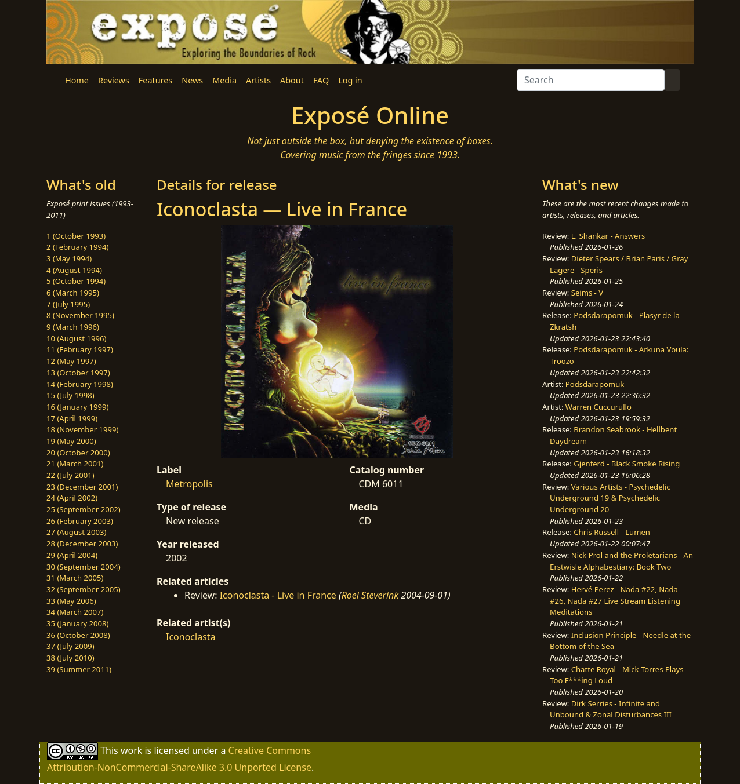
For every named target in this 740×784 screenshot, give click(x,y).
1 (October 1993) (76, 236)
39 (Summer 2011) (78, 669)
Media (224, 80)
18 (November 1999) (82, 429)
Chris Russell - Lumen (612, 532)
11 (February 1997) (79, 349)
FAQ (321, 80)
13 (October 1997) (78, 372)
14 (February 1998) (79, 384)
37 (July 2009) (70, 646)
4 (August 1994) (74, 270)
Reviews (113, 80)
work (131, 750)
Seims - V (587, 292)
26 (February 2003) (79, 521)
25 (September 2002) (83, 509)
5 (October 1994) (76, 281)
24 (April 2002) (71, 498)
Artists (258, 80)
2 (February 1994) (77, 247)
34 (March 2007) (74, 612)
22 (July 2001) (70, 475)
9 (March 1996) (72, 327)
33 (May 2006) (71, 601)
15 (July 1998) (70, 395)
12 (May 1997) (71, 361)
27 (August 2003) (76, 532)
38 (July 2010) (70, 657)
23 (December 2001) (82, 487)
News (192, 80)
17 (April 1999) (71, 418)
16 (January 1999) (77, 407)
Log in (350, 80)
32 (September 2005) (83, 589)
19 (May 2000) (71, 441)
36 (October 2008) (78, 635)
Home (77, 80)
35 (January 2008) (77, 623)
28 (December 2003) (82, 543)
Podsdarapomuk (594, 384)
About (292, 80)
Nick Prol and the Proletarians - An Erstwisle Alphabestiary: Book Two (621, 561)
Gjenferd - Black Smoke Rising (627, 463)
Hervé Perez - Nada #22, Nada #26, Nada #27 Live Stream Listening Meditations (615, 600)
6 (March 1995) (72, 292)
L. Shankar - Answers (608, 236)
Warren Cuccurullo (598, 407)
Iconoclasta (191, 636)
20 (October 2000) (78, 452)
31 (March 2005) (74, 577)
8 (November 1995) (80, 315)
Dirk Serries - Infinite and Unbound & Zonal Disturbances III (611, 709)
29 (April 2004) (71, 555)
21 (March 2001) (74, 463)
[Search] (591, 80)
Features (155, 80)
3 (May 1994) (69, 258)
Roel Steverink (370, 595)
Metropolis (189, 483)
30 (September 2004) (83, 566)
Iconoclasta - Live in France (278, 595)
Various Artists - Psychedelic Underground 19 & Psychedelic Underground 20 (610, 498)
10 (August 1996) (76, 338)
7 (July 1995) (68, 304)
